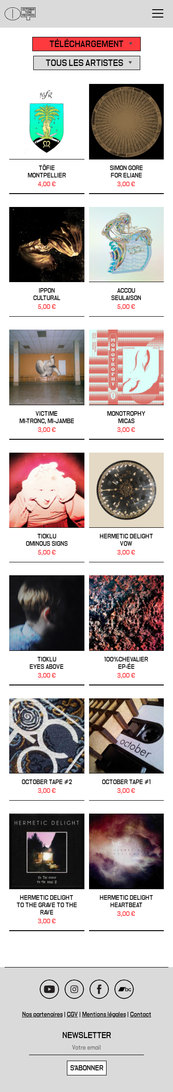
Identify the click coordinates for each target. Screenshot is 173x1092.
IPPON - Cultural (47, 262)
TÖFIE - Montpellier (47, 139)
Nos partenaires (42, 1014)
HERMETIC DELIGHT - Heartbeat (127, 872)
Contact (140, 1014)
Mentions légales (104, 1014)
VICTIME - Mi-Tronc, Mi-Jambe (47, 385)
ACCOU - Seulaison (127, 262)
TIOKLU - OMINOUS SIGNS (47, 508)
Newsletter (86, 1035)
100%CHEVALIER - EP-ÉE (127, 630)
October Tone (20, 13)
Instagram (74, 989)
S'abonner (86, 1068)
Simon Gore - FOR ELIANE (127, 139)
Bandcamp (124, 989)
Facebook (99, 989)
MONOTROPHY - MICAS (127, 385)
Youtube (49, 989)
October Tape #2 (47, 749)
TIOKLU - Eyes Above (47, 630)
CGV (72, 1014)
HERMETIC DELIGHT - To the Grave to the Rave (47, 872)
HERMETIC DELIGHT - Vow (127, 508)
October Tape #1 (127, 749)
